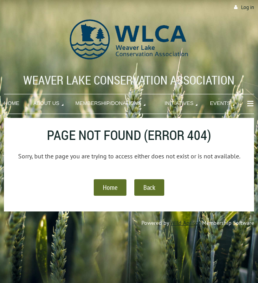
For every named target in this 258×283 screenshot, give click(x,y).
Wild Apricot (185, 222)
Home (110, 187)
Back (149, 187)
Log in (247, 7)
